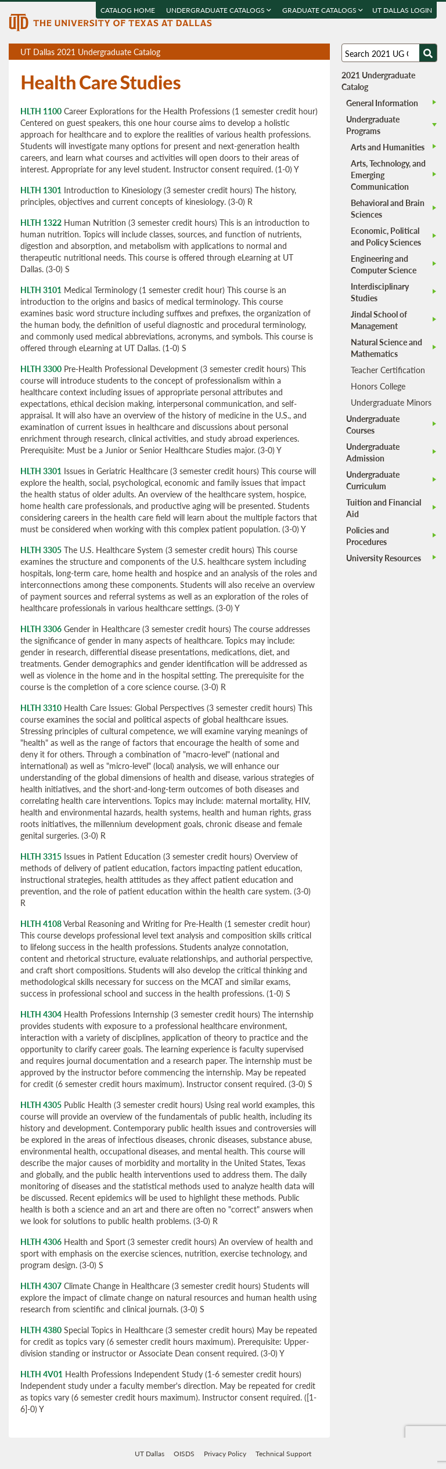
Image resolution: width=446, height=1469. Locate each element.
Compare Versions (319, 52)
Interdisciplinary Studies (380, 292)
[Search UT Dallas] (389, 53)
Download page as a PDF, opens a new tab (279, 52)
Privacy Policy (225, 1454)
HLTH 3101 (41, 289)
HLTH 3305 (41, 549)
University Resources (383, 558)
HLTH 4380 (41, 1330)
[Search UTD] (428, 53)
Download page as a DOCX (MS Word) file (292, 52)
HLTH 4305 (41, 1104)
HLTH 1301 (41, 190)
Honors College (378, 386)
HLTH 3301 (41, 471)
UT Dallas (149, 1454)
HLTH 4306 (41, 1241)
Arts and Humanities (388, 147)
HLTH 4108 (41, 923)
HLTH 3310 (41, 707)
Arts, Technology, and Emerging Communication (388, 174)
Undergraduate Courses (373, 424)
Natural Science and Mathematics (386, 347)
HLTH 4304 (41, 1014)
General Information (382, 103)
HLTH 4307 (41, 1285)
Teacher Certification (388, 370)
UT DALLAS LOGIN (403, 10)
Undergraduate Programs (373, 124)
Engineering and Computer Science (383, 264)
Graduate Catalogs (323, 10)
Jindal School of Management (379, 319)
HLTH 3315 (41, 856)
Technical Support (283, 1454)
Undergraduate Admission (373, 452)
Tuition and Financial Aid (383, 507)
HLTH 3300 (41, 368)
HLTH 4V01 (41, 1374)
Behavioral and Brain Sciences (388, 208)
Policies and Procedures (367, 535)
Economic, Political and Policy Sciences (386, 236)
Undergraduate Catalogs (219, 10)
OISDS (184, 1454)
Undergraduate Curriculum (373, 480)
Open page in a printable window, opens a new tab (306, 52)
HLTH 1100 (41, 111)
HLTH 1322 (41, 222)
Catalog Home (128, 10)
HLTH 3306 (41, 628)
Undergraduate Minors (391, 402)
